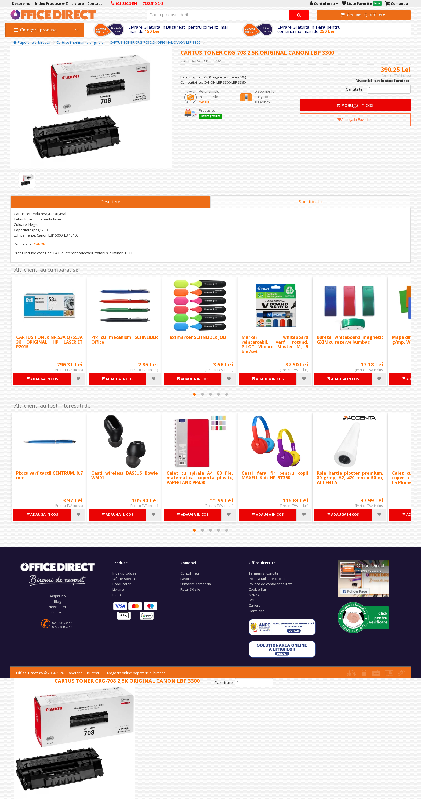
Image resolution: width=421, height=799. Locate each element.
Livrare (118, 589)
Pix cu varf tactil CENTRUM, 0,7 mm (49, 475)
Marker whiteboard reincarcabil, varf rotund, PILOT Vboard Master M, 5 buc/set (275, 344)
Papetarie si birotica (31, 42)
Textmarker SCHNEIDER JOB (196, 337)
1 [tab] (194, 394)
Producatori (122, 584)
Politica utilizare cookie (267, 578)
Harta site (256, 610)
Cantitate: (355, 89)
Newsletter (57, 606)
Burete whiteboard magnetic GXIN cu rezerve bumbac (350, 339)
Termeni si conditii (263, 573)
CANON (40, 244)
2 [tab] (202, 394)
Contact (57, 612)
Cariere (255, 605)
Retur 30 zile (190, 589)
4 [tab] (218, 394)
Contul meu (189, 573)
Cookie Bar (257, 589)
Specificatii (310, 201)
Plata (116, 594)
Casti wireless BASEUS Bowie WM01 (124, 475)
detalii (204, 102)
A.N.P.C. (255, 594)
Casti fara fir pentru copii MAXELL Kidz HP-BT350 (275, 475)
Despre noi (58, 596)
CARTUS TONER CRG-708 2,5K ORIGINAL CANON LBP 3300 (155, 42)
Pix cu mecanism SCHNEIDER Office (124, 339)
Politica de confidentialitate (271, 584)
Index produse (124, 573)
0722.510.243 (62, 626)
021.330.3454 (62, 622)
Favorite (187, 578)
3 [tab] (210, 394)
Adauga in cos (355, 105)
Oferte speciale (125, 578)
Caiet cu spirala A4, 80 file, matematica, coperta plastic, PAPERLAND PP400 (199, 477)
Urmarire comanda (195, 584)
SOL (252, 600)
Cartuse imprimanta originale (80, 42)
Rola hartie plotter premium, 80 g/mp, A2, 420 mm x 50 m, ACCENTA (350, 477)
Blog (57, 601)
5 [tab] (226, 394)
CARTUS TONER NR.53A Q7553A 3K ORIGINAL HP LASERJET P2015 (49, 342)
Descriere (110, 201)
